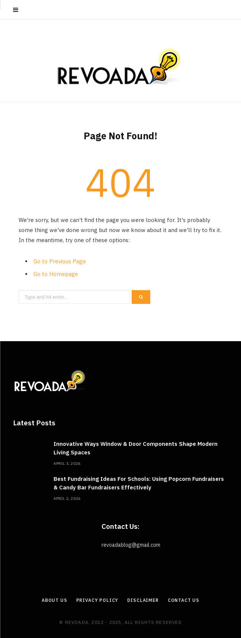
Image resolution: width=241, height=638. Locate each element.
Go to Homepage (55, 273)
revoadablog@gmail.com (131, 545)
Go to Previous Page (59, 261)
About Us (54, 600)
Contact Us (183, 600)
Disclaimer (142, 600)
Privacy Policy (97, 600)
